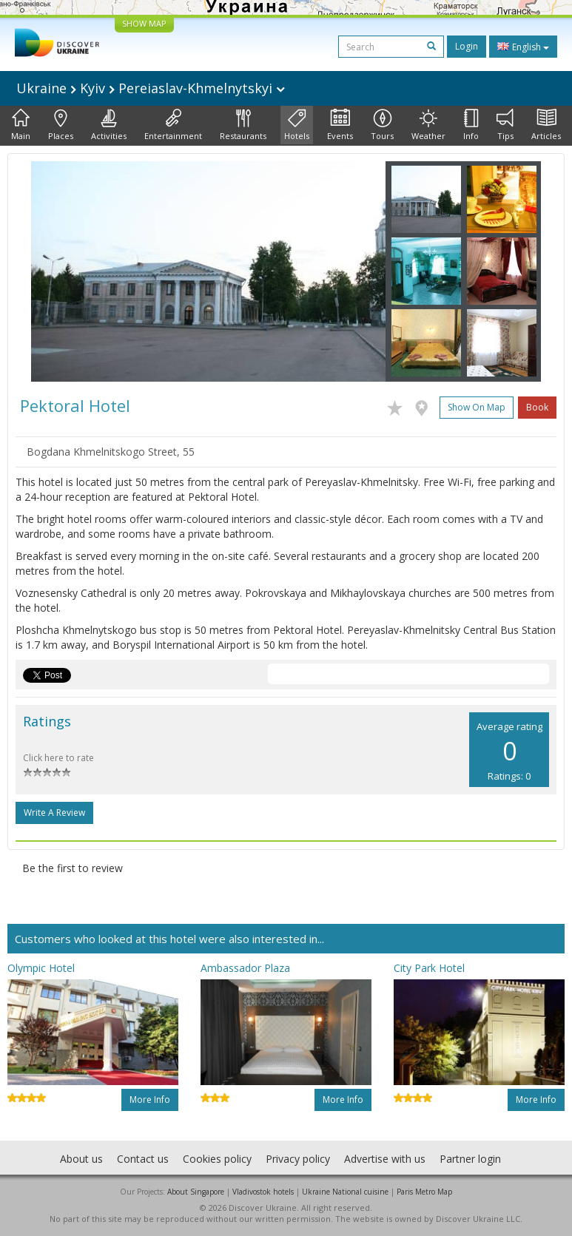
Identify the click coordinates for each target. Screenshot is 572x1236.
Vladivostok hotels (263, 1191)
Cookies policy (217, 1159)
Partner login (470, 1159)
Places (60, 125)
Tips (505, 125)
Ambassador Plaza (245, 968)
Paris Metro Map (424, 1191)
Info (471, 125)
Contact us (143, 1159)
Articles (546, 125)
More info (149, 1099)
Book (537, 407)
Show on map (476, 407)
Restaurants (243, 125)
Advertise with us (384, 1159)
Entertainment (173, 125)
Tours (382, 125)
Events (340, 125)
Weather (428, 125)
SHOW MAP (144, 23)
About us (81, 1159)
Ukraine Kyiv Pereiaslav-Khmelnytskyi (150, 88)
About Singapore (195, 1191)
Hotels (296, 125)
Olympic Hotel (41, 968)
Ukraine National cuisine (345, 1191)
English (523, 46)
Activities (109, 125)
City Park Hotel (429, 968)
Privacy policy (298, 1159)
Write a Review (54, 812)
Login (466, 46)
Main (20, 125)
